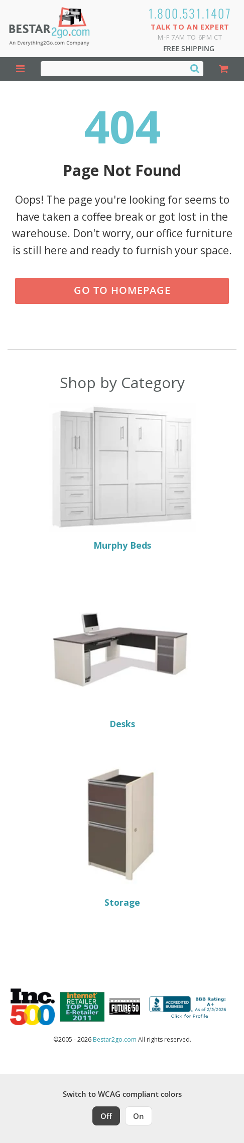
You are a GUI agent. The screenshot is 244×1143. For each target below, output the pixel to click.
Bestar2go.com (115, 1039)
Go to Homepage (122, 290)
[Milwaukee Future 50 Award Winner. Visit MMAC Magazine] (124, 1007)
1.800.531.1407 (190, 13)
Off (106, 1116)
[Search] (194, 68)
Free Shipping (188, 48)
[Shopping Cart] (223, 69)
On (138, 1116)
